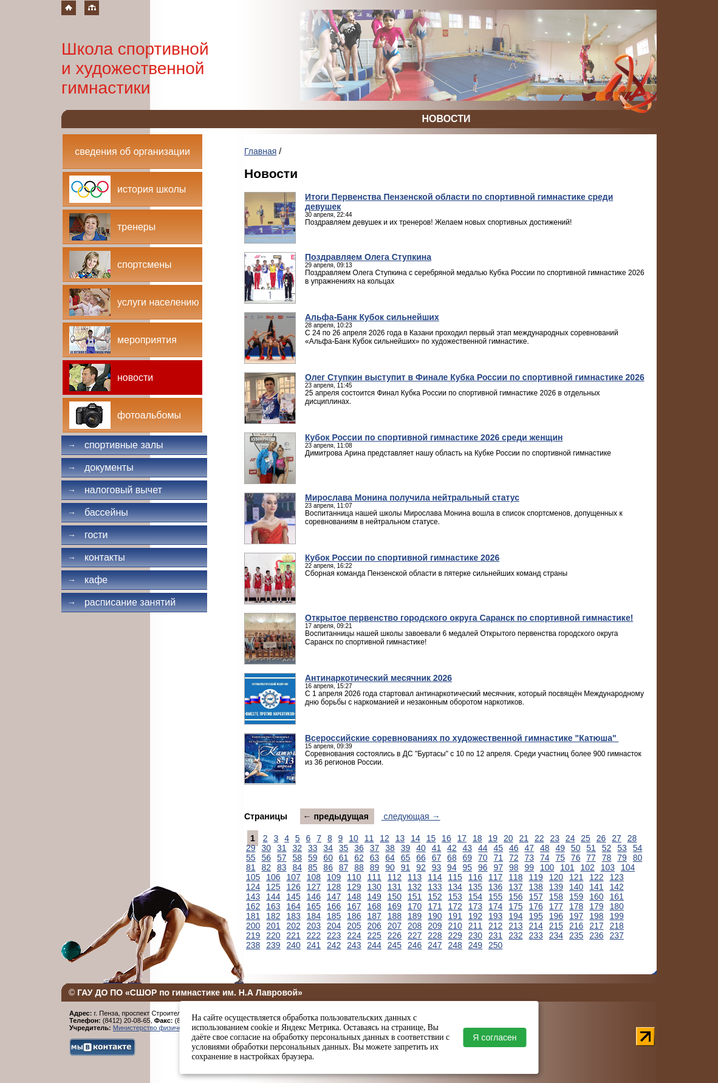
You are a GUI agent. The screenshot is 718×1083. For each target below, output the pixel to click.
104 (628, 867)
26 (601, 838)
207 (395, 926)
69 (468, 858)
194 (515, 916)
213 (515, 926)
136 (495, 887)
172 (455, 906)
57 (282, 858)
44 (483, 848)
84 (297, 867)
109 (334, 877)
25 (585, 838)
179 (596, 906)
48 (545, 848)
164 (294, 906)
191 (455, 916)
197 (576, 916)
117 (495, 877)
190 (435, 916)
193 (495, 916)
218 (617, 926)
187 (374, 916)
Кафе (87, 580)
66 (421, 858)
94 (452, 867)
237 (617, 935)
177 (556, 906)
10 (353, 838)
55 (251, 858)
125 (273, 887)
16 (446, 838)
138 (536, 887)
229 (455, 935)
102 (587, 867)
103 (608, 867)
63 (375, 858)
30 (266, 848)
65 (406, 858)
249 (475, 945)
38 (390, 848)
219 (253, 935)
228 (435, 935)
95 (468, 867)
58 (297, 858)
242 (334, 945)
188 (395, 916)
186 (354, 916)
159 (576, 896)
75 (560, 858)
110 (354, 877)
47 (529, 848)
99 (529, 867)
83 (282, 867)
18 (477, 838)
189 (415, 916)
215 (556, 926)
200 (253, 926)
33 (313, 848)
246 (415, 945)
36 (359, 848)
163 (273, 906)
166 (334, 906)
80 (638, 858)
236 (596, 935)
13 (400, 838)
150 (395, 896)
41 (437, 848)
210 (455, 926)
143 (253, 896)
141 (596, 887)
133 (435, 887)
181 (253, 916)
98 (514, 867)
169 (395, 906)
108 (314, 877)
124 (253, 887)
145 (294, 896)
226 (395, 935)
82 (266, 867)
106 (273, 877)
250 (495, 945)
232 (515, 935)
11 (369, 838)
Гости (87, 535)
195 (536, 916)
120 (556, 877)
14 (415, 838)
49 (560, 848)
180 (617, 906)
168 (374, 906)
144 (273, 896)
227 (415, 935)
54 (638, 848)
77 (591, 858)
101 (567, 867)
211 (475, 926)
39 (406, 848)
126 (294, 887)
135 (475, 887)
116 (475, 877)
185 (334, 916)
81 (251, 867)
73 (529, 858)
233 (536, 935)
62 (359, 858)
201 (273, 926)
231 (495, 935)
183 (294, 916)
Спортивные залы (115, 445)
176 (536, 906)
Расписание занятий (121, 602)
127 (314, 887)
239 (273, 945)
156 (515, 896)
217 (596, 926)
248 (455, 945)
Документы (100, 467)
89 (375, 867)
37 (375, 848)
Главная (260, 151)
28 (632, 838)
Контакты (96, 557)
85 (313, 867)
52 (607, 848)
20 (508, 838)
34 (328, 848)
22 (539, 838)
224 (354, 935)
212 (495, 926)
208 (415, 926)
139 (556, 887)
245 (395, 945)
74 (545, 858)
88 (359, 867)
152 (435, 896)
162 (253, 906)
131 (395, 887)
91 (406, 867)
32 (297, 848)
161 (617, 896)
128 (334, 887)
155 (495, 896)
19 (493, 838)
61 (344, 858)
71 (499, 858)
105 (253, 877)
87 (344, 867)
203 (314, 926)
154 (475, 896)
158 (556, 896)
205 (354, 926)
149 (374, 896)
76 (576, 858)
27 (616, 838)
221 (294, 935)
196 (556, 916)
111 (374, 877)
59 (313, 858)
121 (576, 877)
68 (452, 858)
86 (328, 867)
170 (415, 906)
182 (273, 916)
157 (536, 896)
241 (314, 945)
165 (314, 906)
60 (328, 858)
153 (455, 896)
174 (495, 906)
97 (499, 867)
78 (607, 858)
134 (455, 887)
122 (596, 877)
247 (435, 945)
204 (334, 926)
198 (596, 916)
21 (523, 838)
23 (554, 838)
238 (253, 945)
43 (468, 848)
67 (437, 858)
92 (421, 867)
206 (374, 926)
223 (334, 935)
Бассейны (97, 512)
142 (617, 887)
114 (435, 877)
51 (591, 848)
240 (294, 945)
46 (514, 848)
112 (395, 877)
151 (415, 896)
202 (294, 926)
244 (374, 945)
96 (483, 867)
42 (452, 848)
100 (547, 867)
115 (455, 877)
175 (515, 906)
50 (576, 848)
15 (431, 838)
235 (576, 935)
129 (354, 887)
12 (384, 838)
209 (435, 926)
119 (536, 877)
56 (266, 858)
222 (314, 935)
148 (354, 896)
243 (354, 945)
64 (390, 858)
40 (421, 848)
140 (576, 887)
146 (314, 896)
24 (570, 838)
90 (390, 867)
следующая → (410, 816)
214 (536, 926)
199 (617, 916)
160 (596, 896)
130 (374, 887)
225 (374, 935)
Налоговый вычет (114, 490)
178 (576, 906)
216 (576, 926)
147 (334, 896)
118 (515, 877)
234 (556, 935)
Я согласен (494, 1037)
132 (415, 887)
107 (294, 877)
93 (437, 867)
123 (617, 877)
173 (475, 906)
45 (499, 848)
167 (354, 906)
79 (622, 858)
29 (251, 848)
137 (515, 887)
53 (622, 848)
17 (462, 838)
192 (475, 916)
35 (344, 848)
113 (415, 877)
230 (475, 935)
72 (514, 858)
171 (435, 906)
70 (483, 858)
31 (282, 848)
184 (314, 916)
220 (273, 935)
